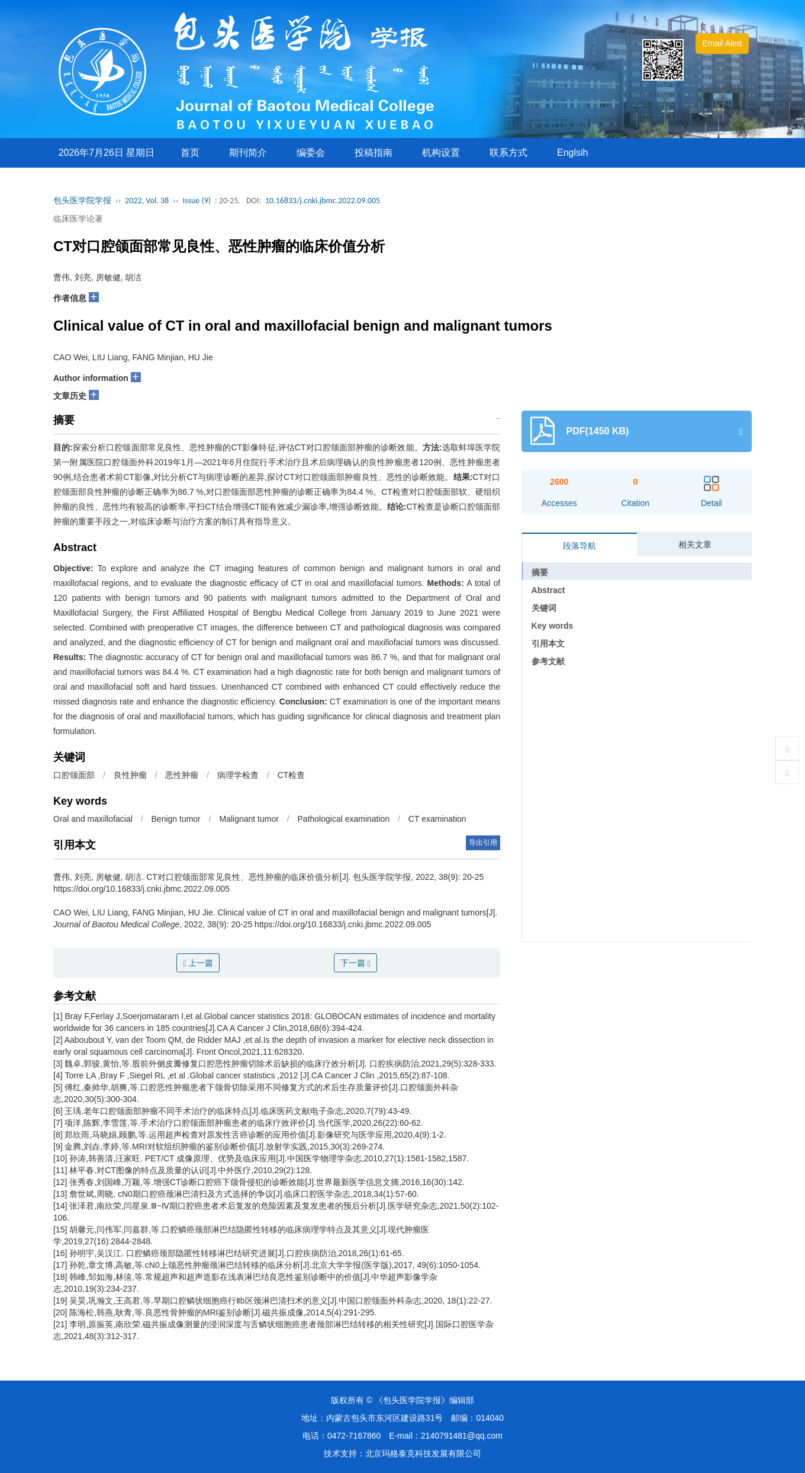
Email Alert (722, 43)
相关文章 (694, 544)
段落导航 (579, 545)
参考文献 (548, 661)
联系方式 (508, 153)
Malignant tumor (248, 819)
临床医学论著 (78, 218)
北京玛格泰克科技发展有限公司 (423, 1453)
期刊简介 (248, 153)
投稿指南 (373, 153)
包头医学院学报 (82, 201)
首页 (190, 153)
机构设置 (441, 153)
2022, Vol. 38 (147, 201)
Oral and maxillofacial (93, 819)
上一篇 (198, 963)
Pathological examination (344, 819)
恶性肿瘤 (181, 775)
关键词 (544, 608)
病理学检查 (238, 775)
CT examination (437, 819)
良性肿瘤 (130, 775)
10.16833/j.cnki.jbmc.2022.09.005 (322, 201)
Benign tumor (176, 819)
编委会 (311, 153)
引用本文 (548, 643)
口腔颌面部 (74, 775)
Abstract (548, 590)
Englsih (572, 153)
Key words (553, 625)
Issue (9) (196, 201)
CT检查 (291, 775)
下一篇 (355, 963)
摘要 (540, 572)
